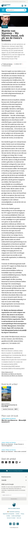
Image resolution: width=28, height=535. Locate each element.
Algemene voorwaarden (8, 513)
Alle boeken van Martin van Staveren (11, 374)
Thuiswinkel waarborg (13, 511)
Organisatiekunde (6, 14)
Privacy (22, 513)
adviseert (20, 310)
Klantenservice (14, 477)
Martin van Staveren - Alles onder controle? (13, 451)
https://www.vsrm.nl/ (7, 372)
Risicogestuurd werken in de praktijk (15, 330)
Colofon (17, 513)
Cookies (8, 516)
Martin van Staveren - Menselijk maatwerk (13, 421)
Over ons (19, 518)
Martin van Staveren (7, 64)
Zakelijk (14, 480)
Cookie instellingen (16, 516)
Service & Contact (11, 518)
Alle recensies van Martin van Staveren (12, 375)
